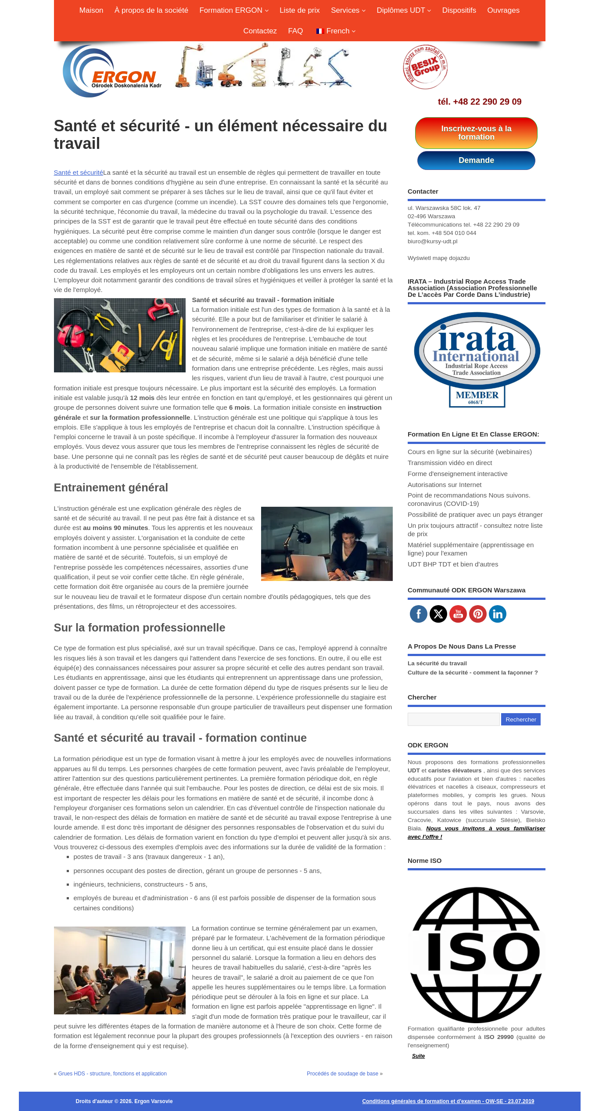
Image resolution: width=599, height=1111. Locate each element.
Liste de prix (300, 10)
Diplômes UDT (404, 10)
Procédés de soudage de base (342, 1074)
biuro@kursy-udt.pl (433, 241)
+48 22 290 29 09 (487, 101)
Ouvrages (504, 10)
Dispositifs (459, 10)
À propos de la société (151, 10)
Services (348, 10)
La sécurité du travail (437, 663)
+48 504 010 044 (454, 233)
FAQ (295, 31)
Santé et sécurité (79, 172)
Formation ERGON (233, 10)
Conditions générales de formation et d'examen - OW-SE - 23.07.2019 (448, 1101)
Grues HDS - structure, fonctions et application (112, 1074)
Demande (476, 160)
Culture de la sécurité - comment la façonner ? (473, 672)
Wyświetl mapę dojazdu (439, 258)
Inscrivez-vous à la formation (476, 132)
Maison (91, 10)
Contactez (260, 31)
